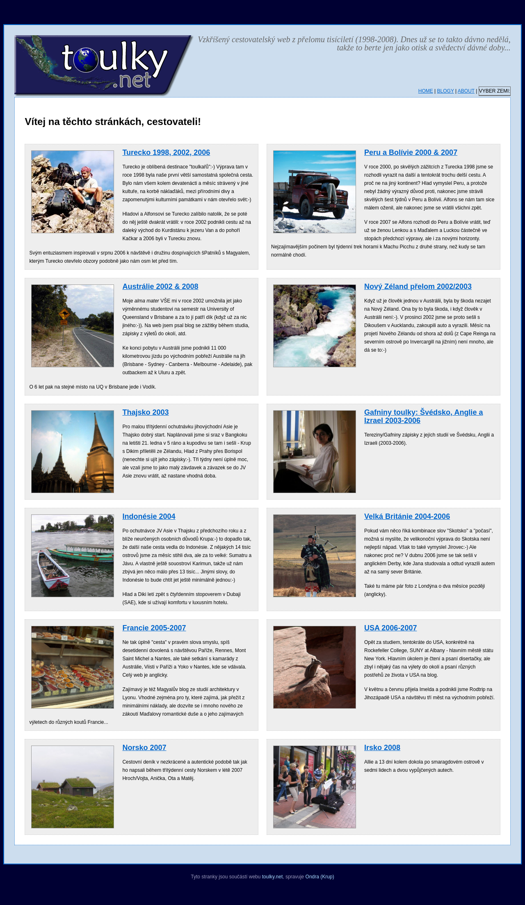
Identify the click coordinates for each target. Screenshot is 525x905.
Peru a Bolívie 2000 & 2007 (410, 152)
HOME (425, 91)
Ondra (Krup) (320, 877)
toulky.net (272, 877)
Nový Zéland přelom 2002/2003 (418, 286)
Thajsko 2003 (145, 412)
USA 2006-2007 (390, 628)
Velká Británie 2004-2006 (407, 516)
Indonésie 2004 (148, 516)
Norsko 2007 (144, 748)
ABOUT (466, 91)
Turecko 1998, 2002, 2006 (166, 152)
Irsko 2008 (382, 748)
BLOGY (445, 91)
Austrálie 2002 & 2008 (160, 286)
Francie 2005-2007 (154, 628)
